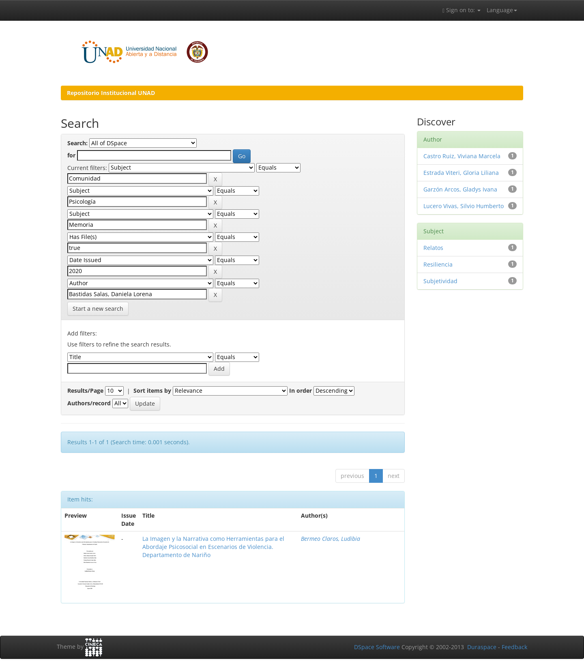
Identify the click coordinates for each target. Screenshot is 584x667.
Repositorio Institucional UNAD (111, 93)
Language (502, 10)
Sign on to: (461, 10)
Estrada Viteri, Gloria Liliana (461, 172)
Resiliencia (438, 264)
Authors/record (89, 403)
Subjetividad (440, 281)
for (71, 155)
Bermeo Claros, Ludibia (330, 538)
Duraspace (481, 647)
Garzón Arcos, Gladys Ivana (460, 189)
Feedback (514, 647)
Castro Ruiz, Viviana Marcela (461, 156)
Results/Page (85, 390)
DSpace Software (377, 647)
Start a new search (98, 308)
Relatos (433, 248)
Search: (77, 143)
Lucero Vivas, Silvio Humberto (463, 206)
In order (300, 390)
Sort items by (152, 390)
